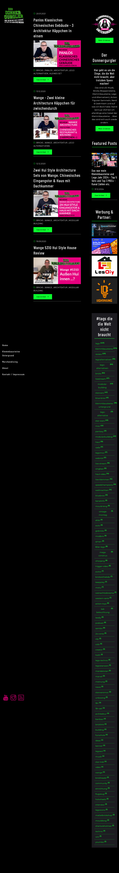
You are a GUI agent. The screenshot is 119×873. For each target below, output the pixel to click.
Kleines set (57, 73)
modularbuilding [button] (105, 440)
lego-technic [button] (104, 672)
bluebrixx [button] (102, 504)
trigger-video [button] (104, 576)
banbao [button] (101, 732)
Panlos (50, 70)
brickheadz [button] (103, 792)
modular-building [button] (105, 388)
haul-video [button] (103, 478)
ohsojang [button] (102, 570)
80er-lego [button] (102, 556)
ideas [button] (100, 754)
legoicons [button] (102, 825)
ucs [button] (99, 852)
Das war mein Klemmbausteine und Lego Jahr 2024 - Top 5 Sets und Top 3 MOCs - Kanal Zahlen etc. (104, 180)
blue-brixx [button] (103, 401)
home (5, 426)
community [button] (103, 798)
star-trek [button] (102, 776)
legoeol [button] (101, 765)
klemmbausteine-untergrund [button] (105, 408)
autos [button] (100, 581)
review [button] (101, 356)
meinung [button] (102, 694)
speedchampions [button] (105, 493)
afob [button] (100, 529)
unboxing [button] (102, 710)
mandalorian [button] (104, 683)
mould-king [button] (103, 515)
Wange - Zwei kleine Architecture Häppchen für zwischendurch (57, 103)
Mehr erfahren (105, 40)
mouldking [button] (103, 836)
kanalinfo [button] (102, 509)
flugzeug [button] (102, 809)
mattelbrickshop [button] (105, 830)
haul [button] (100, 446)
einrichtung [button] (103, 803)
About (5, 449)
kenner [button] (101, 760)
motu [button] (100, 598)
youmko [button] (101, 858)
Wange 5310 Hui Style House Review (58, 249)
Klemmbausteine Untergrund (11, 435)
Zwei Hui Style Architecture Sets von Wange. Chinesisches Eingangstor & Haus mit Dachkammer (58, 177)
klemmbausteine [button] (105, 350)
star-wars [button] (102, 424)
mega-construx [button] (106, 563)
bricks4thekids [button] (105, 587)
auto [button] (100, 534)
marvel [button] (101, 688)
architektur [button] (103, 727)
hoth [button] (100, 667)
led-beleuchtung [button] (104, 621)
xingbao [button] (101, 473)
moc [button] (100, 429)
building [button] (101, 743)
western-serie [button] (104, 609)
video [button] (100, 781)
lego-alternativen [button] (104, 368)
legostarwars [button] (104, 678)
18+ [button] (99, 716)
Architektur (62, 70)
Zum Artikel (44, 80)
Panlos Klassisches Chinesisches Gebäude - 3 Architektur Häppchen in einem (56, 28)
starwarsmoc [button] (104, 705)
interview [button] (102, 820)
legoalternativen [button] (105, 361)
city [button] (99, 650)
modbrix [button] (102, 545)
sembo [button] (101, 639)
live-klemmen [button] (106, 485)
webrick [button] (101, 462)
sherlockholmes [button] (105, 841)
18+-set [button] (101, 721)
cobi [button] (99, 656)
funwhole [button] (102, 749)
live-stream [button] (103, 468)
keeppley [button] (102, 592)
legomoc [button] (102, 457)
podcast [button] (101, 634)
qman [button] (100, 551)
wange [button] (101, 787)
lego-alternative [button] (105, 417)
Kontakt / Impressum (13, 455)
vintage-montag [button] (106, 522)
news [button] (100, 699)
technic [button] (101, 847)
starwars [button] (102, 395)
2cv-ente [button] (102, 645)
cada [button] (100, 451)
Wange (50, 142)
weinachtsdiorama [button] (105, 603)
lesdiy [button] (100, 628)
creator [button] (101, 661)
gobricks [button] (102, 540)
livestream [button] (103, 381)
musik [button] (100, 770)
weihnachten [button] (104, 498)
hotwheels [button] (103, 814)
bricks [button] (101, 376)
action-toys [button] (103, 614)
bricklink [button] (102, 738)
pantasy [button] (101, 435)
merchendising (10, 443)
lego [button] (100, 345)
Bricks (41, 70)
